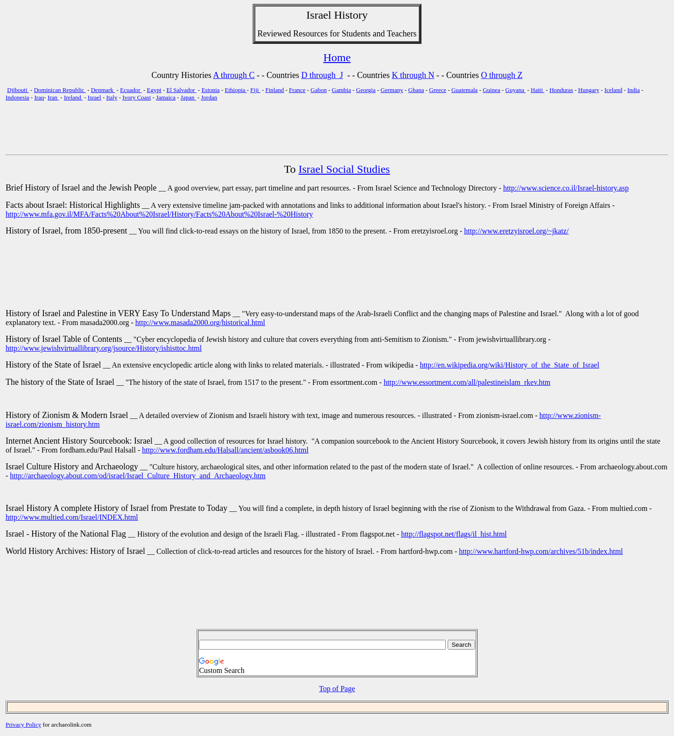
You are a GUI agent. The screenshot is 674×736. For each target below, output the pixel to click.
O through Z (502, 75)
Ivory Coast (136, 97)
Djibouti (18, 89)
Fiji (255, 89)
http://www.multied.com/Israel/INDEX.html (72, 517)
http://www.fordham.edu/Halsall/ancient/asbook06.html (225, 450)
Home (337, 57)
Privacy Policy (23, 724)
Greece (437, 89)
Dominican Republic (60, 89)
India (633, 89)
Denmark (103, 89)
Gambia (341, 89)
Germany (391, 89)
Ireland (73, 97)
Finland (275, 89)
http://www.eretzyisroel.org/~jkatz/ (516, 231)
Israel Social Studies (344, 169)
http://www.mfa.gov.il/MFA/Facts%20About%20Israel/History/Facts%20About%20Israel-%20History (159, 214)
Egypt (154, 89)
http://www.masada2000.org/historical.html (200, 322)
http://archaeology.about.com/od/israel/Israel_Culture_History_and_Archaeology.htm (138, 476)
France (297, 89)
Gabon (318, 89)
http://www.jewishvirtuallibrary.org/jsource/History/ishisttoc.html (104, 348)
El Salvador (182, 89)
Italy (112, 97)
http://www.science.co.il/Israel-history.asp (566, 188)
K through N (413, 75)
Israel (318, 15)
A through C (234, 75)
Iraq (39, 97)
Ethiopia (235, 89)
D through (320, 75)
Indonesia (17, 97)
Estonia (211, 89)
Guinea (491, 89)
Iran (53, 97)
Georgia (366, 89)
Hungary (589, 89)
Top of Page (337, 689)
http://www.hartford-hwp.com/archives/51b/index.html (541, 551)
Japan (188, 97)
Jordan (209, 97)
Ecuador (131, 89)
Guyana (516, 89)
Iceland (613, 89)
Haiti (537, 89)
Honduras (561, 89)
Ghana (416, 89)
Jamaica (166, 97)
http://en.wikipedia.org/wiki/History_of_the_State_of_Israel (509, 365)
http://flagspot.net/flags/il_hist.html (454, 534)
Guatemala (464, 89)
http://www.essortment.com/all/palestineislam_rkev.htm (467, 382)
